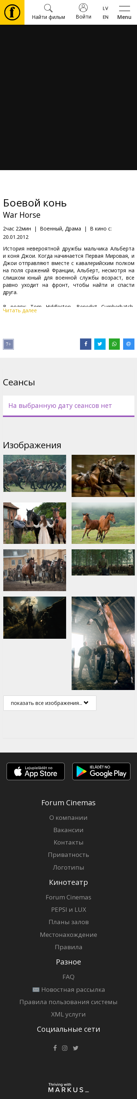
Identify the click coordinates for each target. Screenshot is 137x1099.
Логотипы (68, 867)
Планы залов (69, 922)
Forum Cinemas (68, 897)
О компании (68, 817)
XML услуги (68, 1014)
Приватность (68, 854)
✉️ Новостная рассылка (68, 989)
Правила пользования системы (68, 1002)
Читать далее (20, 310)
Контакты (69, 842)
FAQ (68, 976)
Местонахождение (68, 934)
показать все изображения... (50, 702)
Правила (69, 947)
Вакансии (68, 830)
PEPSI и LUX (68, 909)
